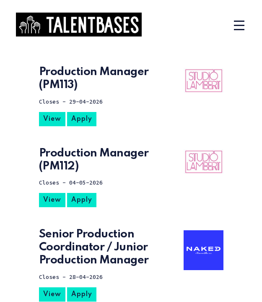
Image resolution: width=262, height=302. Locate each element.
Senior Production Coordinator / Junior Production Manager (94, 247)
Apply (81, 119)
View (52, 119)
